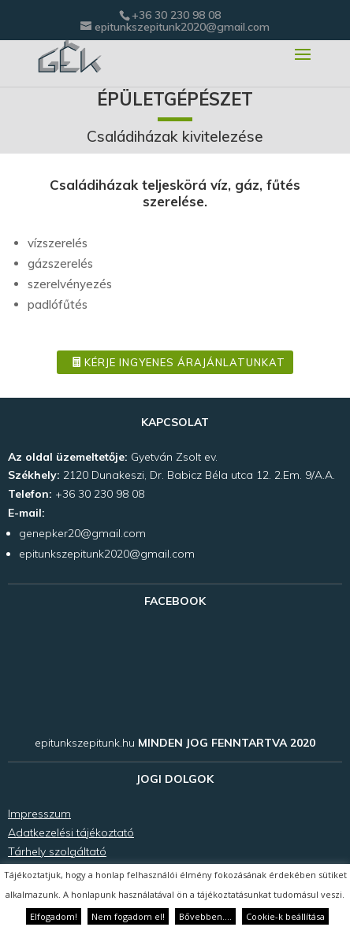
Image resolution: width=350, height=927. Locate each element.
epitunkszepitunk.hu (85, 743)
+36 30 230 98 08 (176, 15)
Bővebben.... (205, 916)
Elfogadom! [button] (53, 916)
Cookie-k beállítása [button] (285, 916)
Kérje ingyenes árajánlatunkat (184, 362)
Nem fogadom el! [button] (128, 916)
